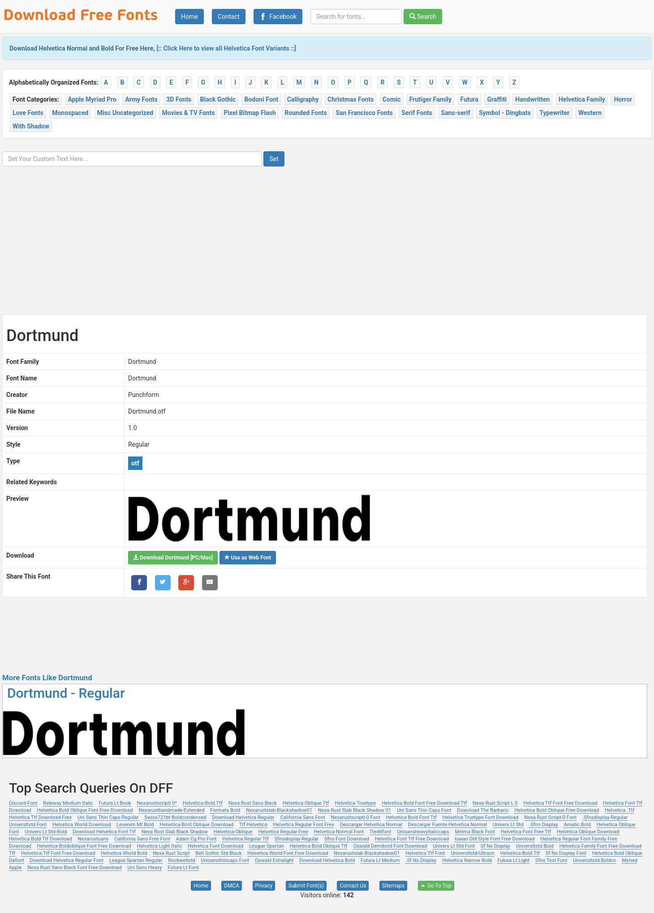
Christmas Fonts (350, 99)
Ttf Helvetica (253, 825)
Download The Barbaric (483, 810)
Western (590, 112)
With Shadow (31, 126)
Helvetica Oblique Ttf (306, 803)
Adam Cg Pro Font (196, 839)
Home (189, 16)
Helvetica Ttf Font (425, 853)
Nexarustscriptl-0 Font (355, 817)
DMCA (231, 886)
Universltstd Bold (535, 846)
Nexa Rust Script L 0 (495, 803)
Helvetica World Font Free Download (287, 853)
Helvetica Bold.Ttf (520, 853)
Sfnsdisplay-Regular (297, 839)
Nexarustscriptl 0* (157, 803)
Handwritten (532, 99)
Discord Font (23, 803)
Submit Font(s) (306, 886)
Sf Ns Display (495, 846)
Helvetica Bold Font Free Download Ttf (424, 803)
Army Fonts (141, 99)
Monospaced (70, 112)
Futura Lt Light (513, 860)
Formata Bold (225, 810)
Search (422, 16)
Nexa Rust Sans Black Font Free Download (74, 867)
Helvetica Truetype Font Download (481, 817)
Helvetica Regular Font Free (303, 825)
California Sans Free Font (142, 839)
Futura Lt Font (183, 867)
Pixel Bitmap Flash (250, 112)
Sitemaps (393, 886)
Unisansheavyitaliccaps (423, 832)
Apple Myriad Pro (92, 99)
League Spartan (266, 846)
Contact (229, 16)
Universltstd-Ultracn (473, 853)
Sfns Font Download (346, 839)
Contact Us (353, 886)
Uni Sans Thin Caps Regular (108, 817)
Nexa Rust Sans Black (252, 803)
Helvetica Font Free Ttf (526, 832)
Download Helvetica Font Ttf (104, 832)
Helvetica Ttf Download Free (40, 817)
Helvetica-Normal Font (339, 832)
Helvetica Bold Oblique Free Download (556, 810)
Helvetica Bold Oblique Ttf (319, 846)
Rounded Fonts (305, 112)
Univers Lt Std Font (454, 846)
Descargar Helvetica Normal (371, 825)
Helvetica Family (582, 99)
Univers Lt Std (508, 825)
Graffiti (496, 99)
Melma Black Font (475, 832)
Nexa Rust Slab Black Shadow (175, 832)
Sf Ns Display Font (566, 853)
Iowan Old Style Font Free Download (495, 839)
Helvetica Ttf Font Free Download (560, 803)
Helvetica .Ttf (619, 810)
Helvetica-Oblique (233, 832)
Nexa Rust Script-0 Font (550, 817)
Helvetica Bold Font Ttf (411, 817)
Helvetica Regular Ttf (245, 839)
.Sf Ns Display (420, 860)
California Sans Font (302, 817)
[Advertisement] (327, 233)
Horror (623, 99)
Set (273, 158)
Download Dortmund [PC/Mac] (173, 558)
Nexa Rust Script (171, 853)
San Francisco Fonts (364, 112)
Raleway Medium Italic (68, 803)
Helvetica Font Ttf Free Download (412, 839)
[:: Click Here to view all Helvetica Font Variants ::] (226, 48)
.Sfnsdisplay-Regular (605, 817)
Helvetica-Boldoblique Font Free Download (84, 846)
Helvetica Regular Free (283, 832)
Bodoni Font (261, 99)
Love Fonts (28, 112)
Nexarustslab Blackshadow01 (367, 853)
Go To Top (436, 886)
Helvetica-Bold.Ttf (203, 803)
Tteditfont (380, 832)
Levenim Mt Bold (135, 825)
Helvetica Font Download (215, 846)
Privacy (264, 886)
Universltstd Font (28, 825)
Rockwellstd (181, 860)
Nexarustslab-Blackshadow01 (279, 810)
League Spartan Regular (136, 860)
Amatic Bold (577, 825)
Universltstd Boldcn (594, 860)
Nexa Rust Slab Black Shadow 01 (355, 810)
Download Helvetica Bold (327, 860)
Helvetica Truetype (355, 803)
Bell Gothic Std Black (218, 853)
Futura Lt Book (115, 803)
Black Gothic (218, 99)
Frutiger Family (430, 99)
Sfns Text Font (551, 860)
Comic (391, 99)
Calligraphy (303, 99)
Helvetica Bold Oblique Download (196, 825)
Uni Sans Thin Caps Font (424, 810)
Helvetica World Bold (124, 853)
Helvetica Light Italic (159, 846)
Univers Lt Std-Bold (46, 832)
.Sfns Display (543, 825)
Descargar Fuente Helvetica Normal (447, 825)
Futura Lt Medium (380, 860)
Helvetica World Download (81, 825)
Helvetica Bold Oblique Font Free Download (85, 810)
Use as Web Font (247, 558)
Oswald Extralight (274, 860)
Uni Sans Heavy (144, 867)
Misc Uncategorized (125, 112)
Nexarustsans (93, 839)
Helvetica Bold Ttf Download (40, 839)
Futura (469, 99)
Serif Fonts (416, 112)
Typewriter (554, 112)
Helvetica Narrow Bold (467, 860)
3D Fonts (178, 99)
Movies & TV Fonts (188, 112)
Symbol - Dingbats (505, 112)
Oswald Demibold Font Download (390, 846)
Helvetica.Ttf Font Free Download (58, 853)
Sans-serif (455, 112)
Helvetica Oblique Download (588, 832)
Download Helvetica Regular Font (66, 860)
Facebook (278, 16)
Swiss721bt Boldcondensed (175, 817)
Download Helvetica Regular (243, 817)
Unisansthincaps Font (225, 860)
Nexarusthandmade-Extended (171, 810)
